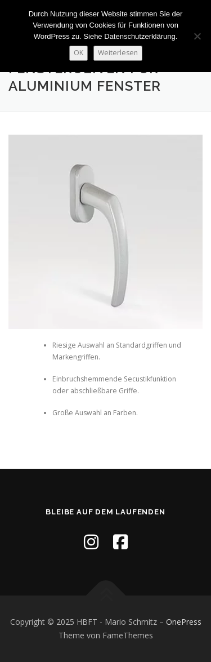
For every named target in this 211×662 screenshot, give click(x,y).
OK (78, 52)
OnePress (183, 621)
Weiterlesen (118, 52)
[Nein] (197, 36)
